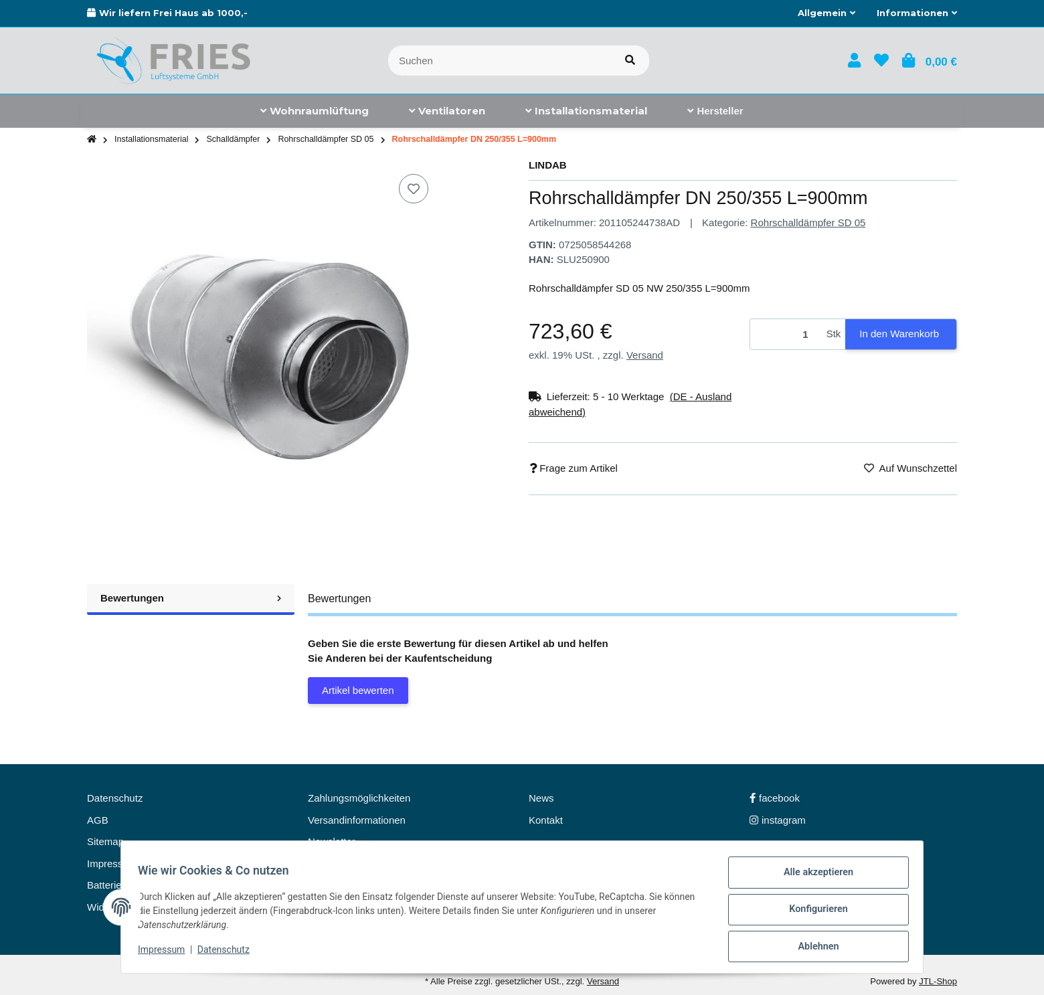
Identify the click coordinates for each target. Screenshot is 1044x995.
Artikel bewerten (358, 690)
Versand (644, 355)
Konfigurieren (813, 912)
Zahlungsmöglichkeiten (359, 798)
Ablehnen (813, 947)
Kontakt (546, 820)
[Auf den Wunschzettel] (413, 188)
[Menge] (786, 334)
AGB (97, 820)
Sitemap (105, 841)
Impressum (166, 953)
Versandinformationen (357, 820)
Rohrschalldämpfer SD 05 (808, 222)
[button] (826, 13)
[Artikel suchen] (630, 61)
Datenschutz (228, 953)
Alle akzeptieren (813, 878)
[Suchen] (500, 61)
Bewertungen (190, 598)
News (541, 798)
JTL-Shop (938, 981)
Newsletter (331, 841)
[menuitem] (314, 111)
